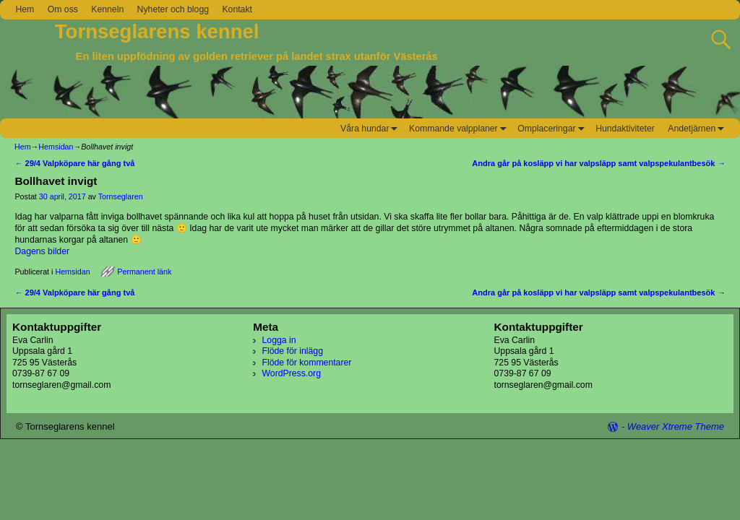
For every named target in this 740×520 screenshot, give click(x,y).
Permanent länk (144, 271)
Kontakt (237, 9)
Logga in (279, 340)
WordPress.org (291, 373)
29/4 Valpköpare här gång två (74, 163)
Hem (24, 9)
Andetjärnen (698, 128)
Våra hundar (371, 128)
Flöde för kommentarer (307, 363)
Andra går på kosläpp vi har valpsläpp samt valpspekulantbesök (598, 163)
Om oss (63, 9)
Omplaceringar (553, 128)
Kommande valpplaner (460, 128)
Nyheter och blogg (173, 9)
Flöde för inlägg (292, 351)
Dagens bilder (41, 251)
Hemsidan (55, 146)
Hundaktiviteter (625, 129)
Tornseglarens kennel (157, 31)
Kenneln (107, 9)
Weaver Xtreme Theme (675, 426)
